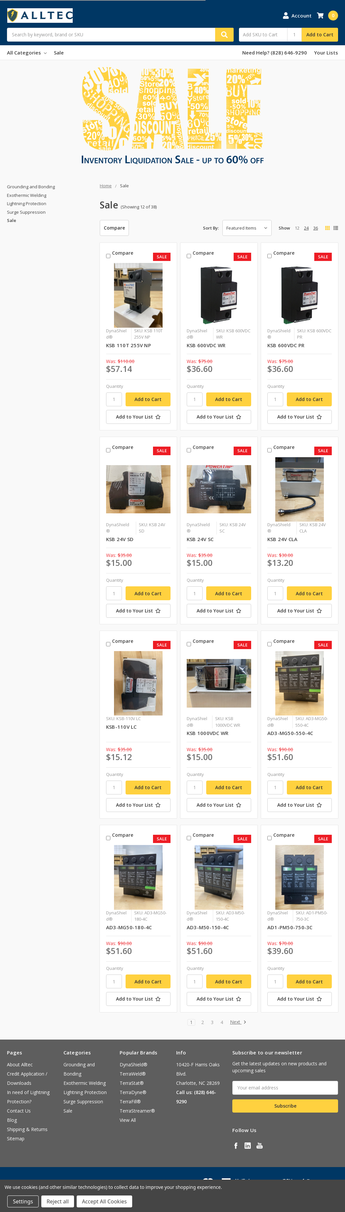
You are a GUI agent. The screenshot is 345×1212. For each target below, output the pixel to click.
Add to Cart (319, 34)
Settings (23, 1201)
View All (128, 1120)
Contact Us (19, 1111)
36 (315, 228)
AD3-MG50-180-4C (129, 927)
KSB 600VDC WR (206, 345)
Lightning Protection (26, 203)
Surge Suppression (26, 212)
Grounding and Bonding (31, 187)
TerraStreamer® (137, 1111)
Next (238, 1022)
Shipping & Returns (27, 1129)
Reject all (58, 1201)
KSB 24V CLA (282, 539)
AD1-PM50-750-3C (290, 927)
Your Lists (326, 52)
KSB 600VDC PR (285, 345)
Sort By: (211, 228)
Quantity (114, 386)
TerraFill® (130, 1101)
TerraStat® (132, 1083)
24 (306, 228)
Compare (114, 228)
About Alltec (20, 1064)
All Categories (27, 52)
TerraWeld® (133, 1074)
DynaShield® (133, 1064)
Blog (12, 1120)
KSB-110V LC (121, 726)
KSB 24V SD (120, 539)
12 (297, 228)
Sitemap (15, 1138)
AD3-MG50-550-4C (290, 733)
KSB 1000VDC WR (208, 733)
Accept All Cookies (104, 1201)
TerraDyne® (133, 1092)
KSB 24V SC (200, 539)
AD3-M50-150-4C (208, 927)
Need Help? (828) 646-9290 (274, 52)
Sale (59, 52)
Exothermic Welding (26, 195)
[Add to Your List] (138, 417)
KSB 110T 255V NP (128, 345)
